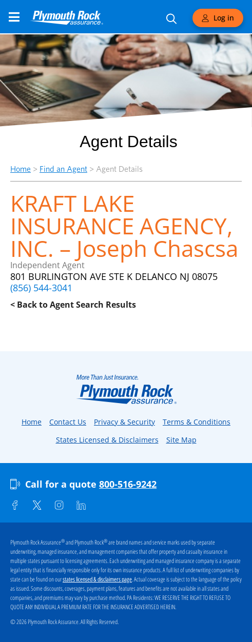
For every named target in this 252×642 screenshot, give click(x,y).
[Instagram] (59, 505)
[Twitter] (37, 505)
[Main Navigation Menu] (14, 17)
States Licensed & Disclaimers (107, 440)
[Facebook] (15, 505)
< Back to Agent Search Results (73, 304)
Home (20, 169)
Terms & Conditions (196, 422)
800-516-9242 (128, 484)
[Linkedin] (81, 505)
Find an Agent (63, 169)
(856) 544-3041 (41, 288)
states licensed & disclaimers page (97, 579)
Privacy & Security (124, 422)
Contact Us (67, 422)
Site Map (181, 440)
